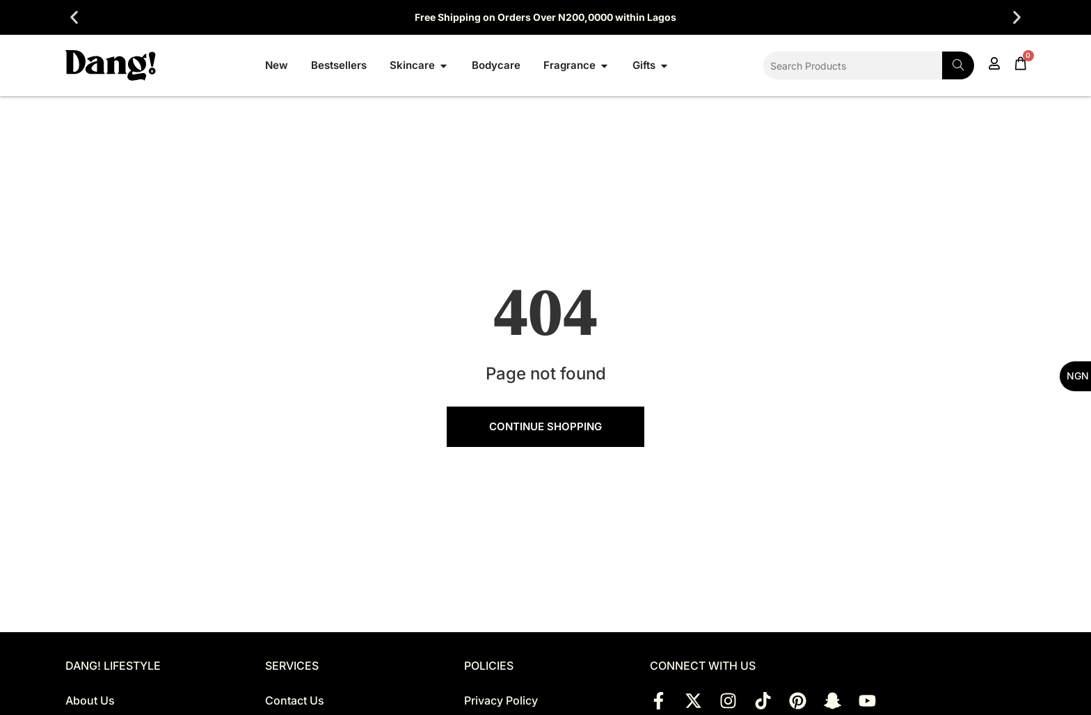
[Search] (958, 65)
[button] (74, 17)
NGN (1078, 376)
